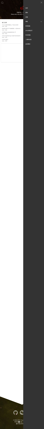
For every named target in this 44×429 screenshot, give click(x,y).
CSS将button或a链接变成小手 (9, 32)
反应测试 (27, 44)
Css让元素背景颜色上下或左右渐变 (10, 24)
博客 (26, 21)
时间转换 (27, 26)
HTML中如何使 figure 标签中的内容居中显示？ (13, 35)
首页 (26, 8)
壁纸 (26, 12)
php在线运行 (28, 30)
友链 (26, 17)
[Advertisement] (12, 53)
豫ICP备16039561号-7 (22, 423)
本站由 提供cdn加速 (22, 422)
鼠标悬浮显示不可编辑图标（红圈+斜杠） (11, 28)
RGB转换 (27, 35)
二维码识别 (28, 39)
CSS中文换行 (5, 39)
